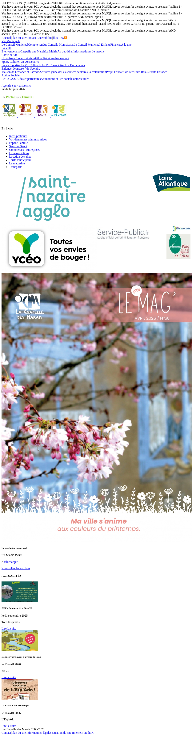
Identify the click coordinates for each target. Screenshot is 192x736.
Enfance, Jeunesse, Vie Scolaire (21, 68)
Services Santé (18, 146)
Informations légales (38, 732)
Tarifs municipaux (20, 160)
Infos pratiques (82, 51)
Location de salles (20, 156)
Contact (31, 37)
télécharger (11, 561)
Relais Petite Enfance (154, 72)
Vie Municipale (11, 41)
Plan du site (19, 37)
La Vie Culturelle (31, 65)
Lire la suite (9, 628)
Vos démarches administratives (28, 139)
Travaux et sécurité (26, 58)
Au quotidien (65, 51)
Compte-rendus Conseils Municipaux (51, 44)
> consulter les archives (16, 568)
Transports (15, 166)
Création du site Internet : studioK (73, 732)
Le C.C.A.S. (9, 78)
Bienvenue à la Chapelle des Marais (23, 51)
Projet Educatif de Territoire (123, 72)
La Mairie (51, 51)
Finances (115, 44)
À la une (126, 44)
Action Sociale (11, 75)
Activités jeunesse (50, 72)
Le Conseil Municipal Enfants (92, 44)
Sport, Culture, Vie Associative (20, 61)
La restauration (97, 72)
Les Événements (75, 65)
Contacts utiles (80, 78)
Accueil (6, 37)
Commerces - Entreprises (24, 149)
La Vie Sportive (11, 65)
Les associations (19, 153)
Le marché (98, 51)
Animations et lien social (56, 78)
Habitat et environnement (53, 58)
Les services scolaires (74, 72)
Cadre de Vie (9, 54)
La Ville (6, 48)
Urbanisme (8, 58)
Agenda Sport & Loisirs (16, 85)
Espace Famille (18, 142)
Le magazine (17, 163)
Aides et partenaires (29, 78)
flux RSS (60, 37)
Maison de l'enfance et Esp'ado (20, 72)
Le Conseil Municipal (15, 44)
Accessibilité (44, 37)
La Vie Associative (53, 65)
